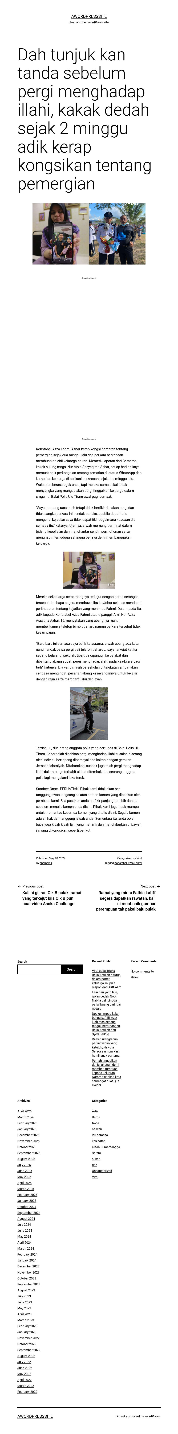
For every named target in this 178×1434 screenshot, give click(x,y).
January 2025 (26, 1200)
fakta (95, 1123)
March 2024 (25, 1248)
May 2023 (24, 1308)
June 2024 (24, 1230)
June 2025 (24, 1171)
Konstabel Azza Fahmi (128, 863)
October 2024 (26, 1207)
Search (22, 961)
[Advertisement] (89, 304)
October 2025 (26, 1147)
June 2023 (24, 1302)
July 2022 (24, 1362)
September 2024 (28, 1213)
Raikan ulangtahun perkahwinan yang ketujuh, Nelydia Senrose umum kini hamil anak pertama (106, 1047)
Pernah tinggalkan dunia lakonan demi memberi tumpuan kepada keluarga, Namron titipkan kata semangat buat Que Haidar (106, 1073)
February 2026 (27, 1123)
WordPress (152, 1416)
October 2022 (26, 1344)
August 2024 (26, 1218)
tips (94, 1165)
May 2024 (24, 1236)
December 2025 (28, 1135)
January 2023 (26, 1332)
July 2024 (24, 1224)
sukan (96, 1159)
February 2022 (27, 1391)
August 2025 (26, 1159)
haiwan (97, 1129)
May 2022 (24, 1374)
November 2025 (28, 1141)
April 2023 (24, 1314)
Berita (96, 1117)
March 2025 (25, 1189)
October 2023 (26, 1278)
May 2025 (24, 1177)
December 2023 (28, 1266)
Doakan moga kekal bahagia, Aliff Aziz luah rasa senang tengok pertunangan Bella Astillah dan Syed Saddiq (106, 1024)
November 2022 (28, 1338)
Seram (96, 1153)
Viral (139, 858)
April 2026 (24, 1111)
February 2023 (27, 1326)
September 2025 (28, 1153)
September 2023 (28, 1284)
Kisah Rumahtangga (106, 1147)
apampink (46, 863)
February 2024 (27, 1254)
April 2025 (24, 1183)
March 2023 (25, 1320)
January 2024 (26, 1260)
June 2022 (24, 1368)
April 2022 (24, 1380)
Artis (95, 1111)
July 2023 (24, 1296)
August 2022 (26, 1356)
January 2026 (26, 1129)
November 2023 (28, 1272)
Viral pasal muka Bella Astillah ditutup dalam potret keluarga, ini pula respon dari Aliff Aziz (106, 979)
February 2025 (27, 1195)
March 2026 (25, 1117)
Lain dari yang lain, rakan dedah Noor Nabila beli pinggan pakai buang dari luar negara (106, 1000)
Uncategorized (102, 1171)
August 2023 (26, 1290)
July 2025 (24, 1165)
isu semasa (100, 1135)
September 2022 (28, 1350)
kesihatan (98, 1141)
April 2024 (24, 1242)
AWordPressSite (89, 16)
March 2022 (25, 1386)
